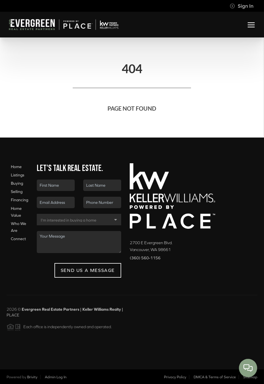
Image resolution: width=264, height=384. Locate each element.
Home (16, 166)
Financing (19, 200)
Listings (17, 175)
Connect (18, 238)
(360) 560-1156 (145, 258)
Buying (17, 183)
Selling (17, 191)
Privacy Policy (175, 377)
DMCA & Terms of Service (215, 377)
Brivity (32, 377)
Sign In (241, 6)
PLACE (13, 317)
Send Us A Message (88, 270)
